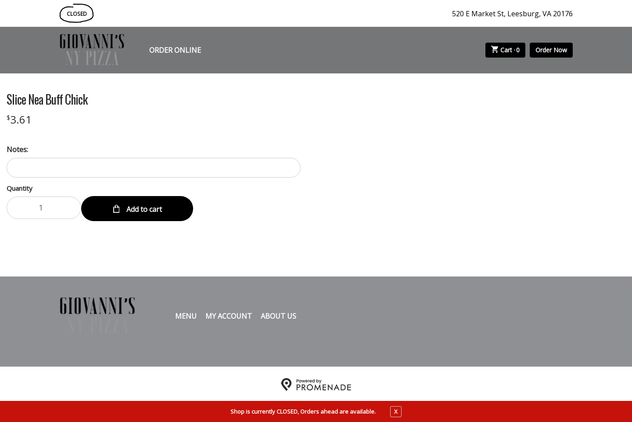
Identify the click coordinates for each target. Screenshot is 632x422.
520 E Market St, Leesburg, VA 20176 (512, 13)
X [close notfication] (396, 411)
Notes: (17, 149)
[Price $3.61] (19, 119)
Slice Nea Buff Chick (47, 99)
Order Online (175, 50)
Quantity (19, 188)
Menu (186, 314)
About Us (278, 314)
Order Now (551, 50)
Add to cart (143, 207)
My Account (228, 314)
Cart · (505, 50)
